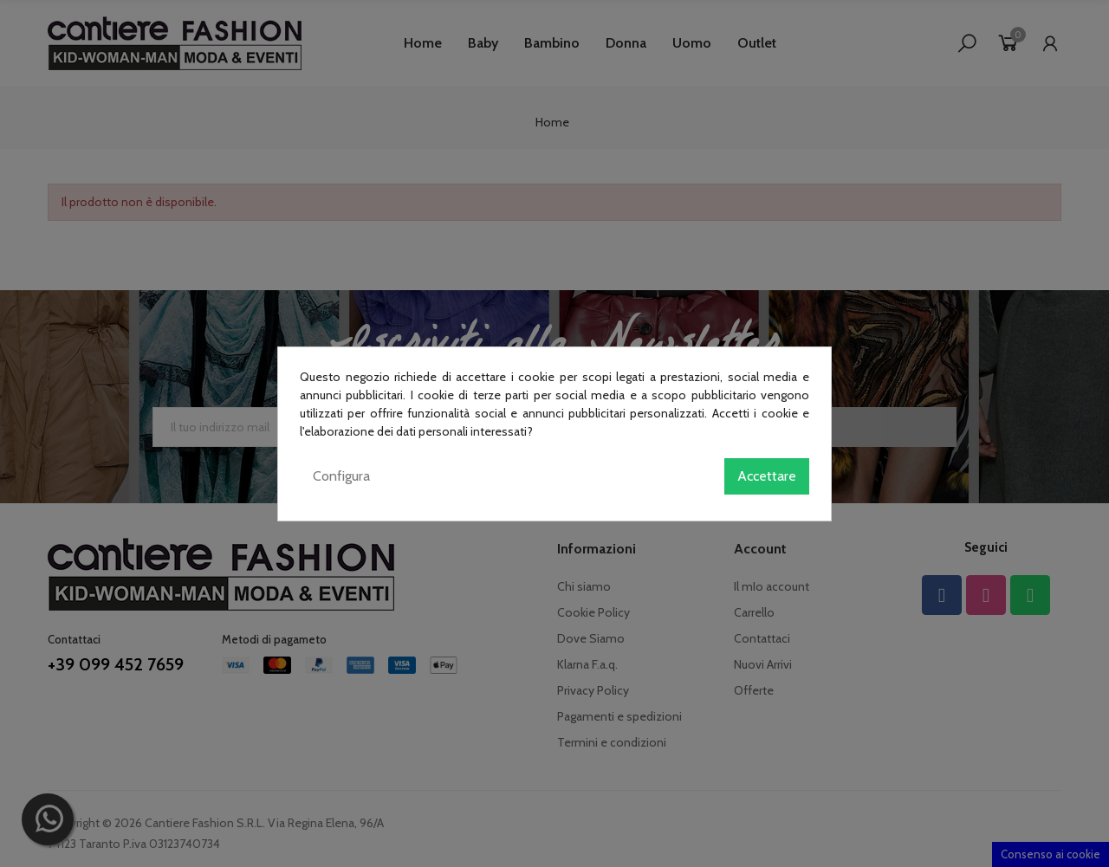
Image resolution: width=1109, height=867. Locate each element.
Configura (341, 476)
